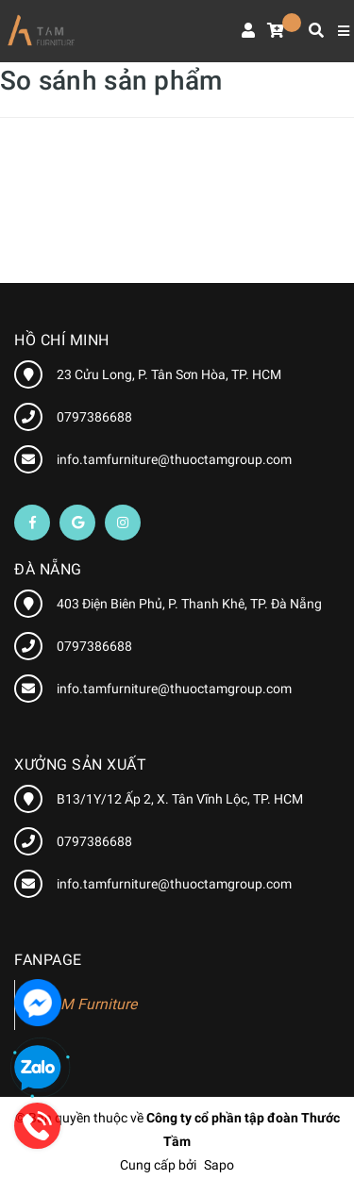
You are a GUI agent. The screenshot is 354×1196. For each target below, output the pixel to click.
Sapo (219, 1164)
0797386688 (94, 416)
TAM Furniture (90, 1004)
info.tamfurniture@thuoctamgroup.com (174, 459)
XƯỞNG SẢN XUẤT (80, 764)
